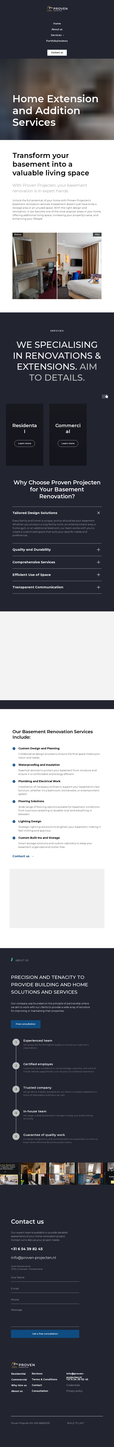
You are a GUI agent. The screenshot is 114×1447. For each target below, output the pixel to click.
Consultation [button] (40, 1391)
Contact (37, 1385)
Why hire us (19, 1385)
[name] (45, 1278)
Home (57, 23)
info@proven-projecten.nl (33, 1257)
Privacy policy (74, 1391)
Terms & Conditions (44, 1379)
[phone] (45, 1300)
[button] (26, 1024)
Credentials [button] (73, 1385)
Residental (24, 428)
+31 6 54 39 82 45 (27, 1249)
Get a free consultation (45, 1333)
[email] (45, 1289)
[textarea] (45, 1317)
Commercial (68, 428)
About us (57, 29)
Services (56, 35)
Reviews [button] (37, 1373)
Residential (18, 1373)
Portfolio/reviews (57, 41)
